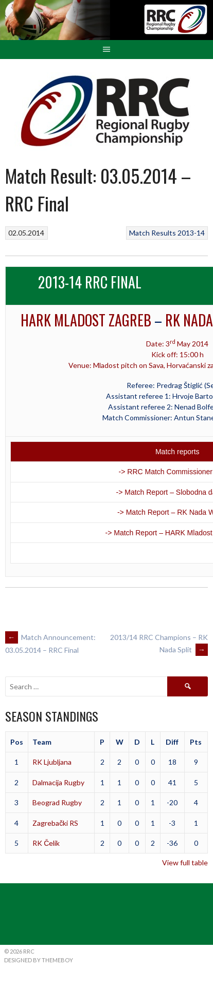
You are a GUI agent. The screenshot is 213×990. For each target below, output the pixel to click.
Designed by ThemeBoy (38, 960)
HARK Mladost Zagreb (86, 320)
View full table (185, 862)
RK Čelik (46, 843)
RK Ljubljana (52, 762)
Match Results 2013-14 (167, 232)
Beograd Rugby (57, 802)
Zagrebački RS (55, 823)
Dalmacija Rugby (58, 782)
